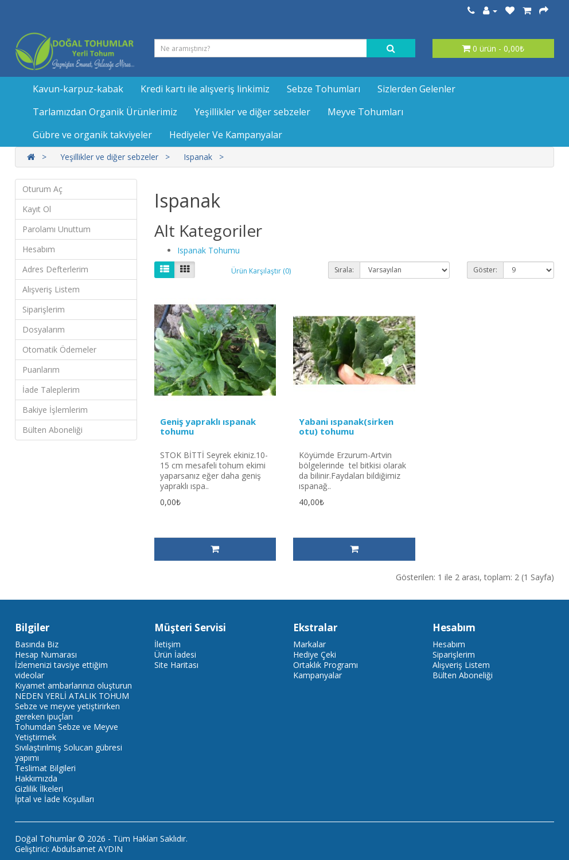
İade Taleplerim (51, 389)
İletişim (167, 644)
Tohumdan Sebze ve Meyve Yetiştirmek (66, 731)
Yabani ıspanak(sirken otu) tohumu (346, 426)
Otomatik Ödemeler (59, 349)
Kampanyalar (317, 675)
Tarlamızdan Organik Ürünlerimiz (105, 111)
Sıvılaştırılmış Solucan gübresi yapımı (68, 752)
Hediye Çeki (314, 654)
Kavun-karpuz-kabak (78, 89)
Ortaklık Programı (325, 664)
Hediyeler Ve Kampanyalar (225, 134)
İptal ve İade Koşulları (54, 798)
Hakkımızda (36, 778)
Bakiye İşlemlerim (55, 409)
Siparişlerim (43, 309)
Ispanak (198, 156)
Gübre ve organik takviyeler (92, 134)
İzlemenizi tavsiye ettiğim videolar (61, 670)
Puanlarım (41, 369)
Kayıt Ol (36, 209)
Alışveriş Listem (51, 289)
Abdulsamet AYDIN (87, 848)
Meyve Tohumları (365, 111)
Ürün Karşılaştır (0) (261, 271)
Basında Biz (37, 644)
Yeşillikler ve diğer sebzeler (252, 111)
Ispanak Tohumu (208, 250)
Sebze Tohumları (323, 89)
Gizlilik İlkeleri (39, 788)
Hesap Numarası (46, 654)
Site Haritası (176, 664)
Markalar (309, 644)
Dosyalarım (43, 329)
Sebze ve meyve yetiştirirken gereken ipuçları (67, 711)
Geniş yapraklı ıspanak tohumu (208, 426)
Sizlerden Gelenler (416, 89)
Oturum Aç (42, 188)
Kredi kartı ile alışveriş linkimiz (205, 89)
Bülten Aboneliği (52, 429)
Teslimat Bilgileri (45, 768)
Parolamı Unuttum (56, 229)
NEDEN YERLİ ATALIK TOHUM (72, 695)
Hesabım (38, 249)
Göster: (485, 270)
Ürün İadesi (175, 654)
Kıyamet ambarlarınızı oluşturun (73, 685)
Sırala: (344, 270)
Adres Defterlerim (55, 269)
